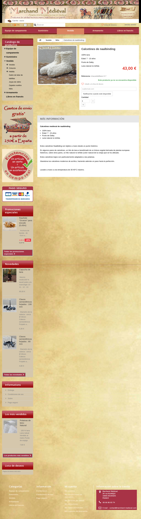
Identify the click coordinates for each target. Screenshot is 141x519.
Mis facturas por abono (74, 501)
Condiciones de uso (15, 394)
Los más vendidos (15, 414)
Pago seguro (12, 403)
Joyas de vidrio (15, 82)
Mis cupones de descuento (76, 511)
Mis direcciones (71, 504)
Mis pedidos (70, 491)
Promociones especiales (13, 211)
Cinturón (12, 68)
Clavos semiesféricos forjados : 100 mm (25, 303)
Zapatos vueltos (15, 85)
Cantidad (84, 97)
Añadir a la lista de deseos (92, 84)
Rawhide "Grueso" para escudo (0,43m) (25, 221)
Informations (13, 384)
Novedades (12, 264)
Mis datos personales (74, 508)
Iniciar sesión (130, 25)
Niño (11, 89)
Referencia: (85, 76)
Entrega (10, 390)
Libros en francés (14, 96)
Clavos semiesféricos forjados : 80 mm (25, 340)
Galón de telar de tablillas (16, 76)
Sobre (10, 398)
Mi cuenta (71, 486)
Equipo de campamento (12, 50)
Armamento (12, 92)
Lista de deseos (109, 25)
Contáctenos (41, 491)
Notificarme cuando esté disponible (97, 94)
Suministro (11, 57)
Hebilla (11, 72)
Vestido (9, 61)
